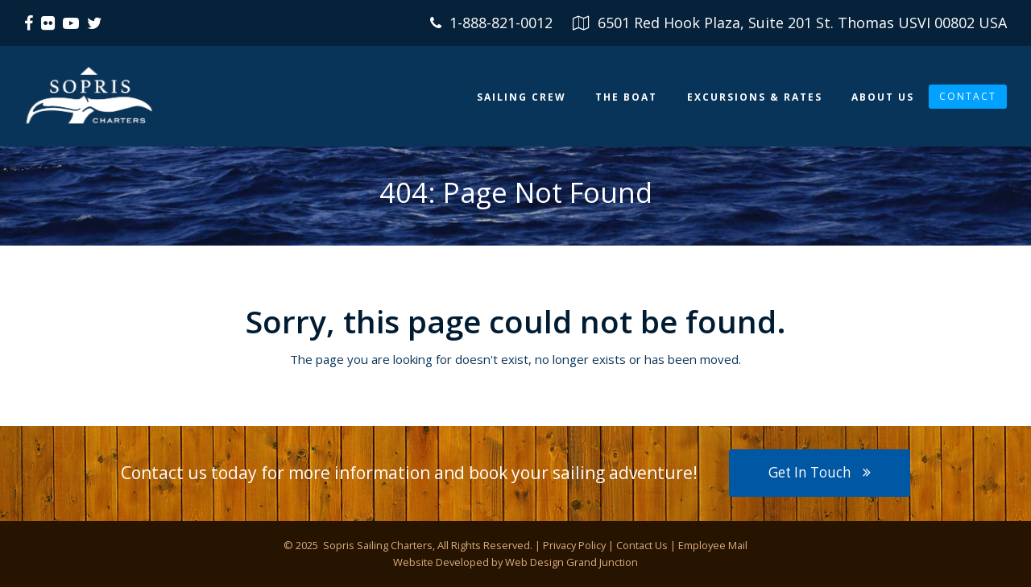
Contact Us (642, 545)
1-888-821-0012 (501, 22)
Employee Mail (712, 545)
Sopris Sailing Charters (377, 545)
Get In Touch (819, 472)
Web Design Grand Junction (571, 562)
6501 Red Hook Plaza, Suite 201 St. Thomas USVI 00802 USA (802, 22)
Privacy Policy (574, 545)
